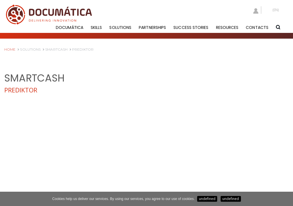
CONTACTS (257, 27)
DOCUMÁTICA (69, 27)
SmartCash (55, 49)
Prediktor (82, 49)
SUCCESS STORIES (190, 27)
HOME (9, 49)
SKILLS (96, 27)
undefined (207, 198)
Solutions (29, 49)
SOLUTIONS (120, 27)
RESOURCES (227, 27)
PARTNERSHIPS (152, 27)
